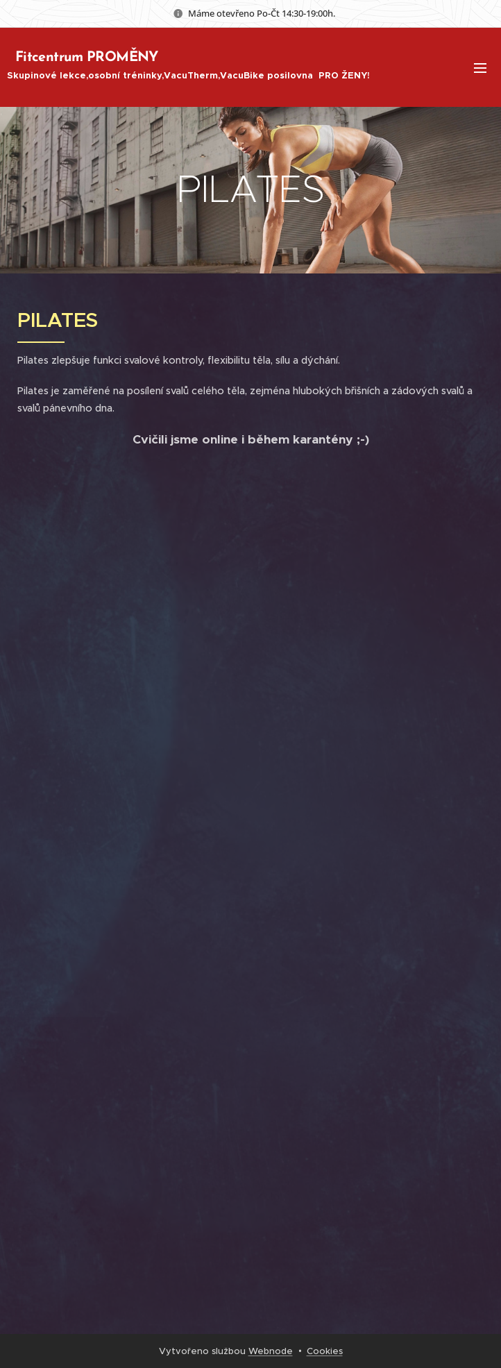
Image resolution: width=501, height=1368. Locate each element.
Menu (480, 68)
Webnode (270, 1351)
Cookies (325, 1351)
